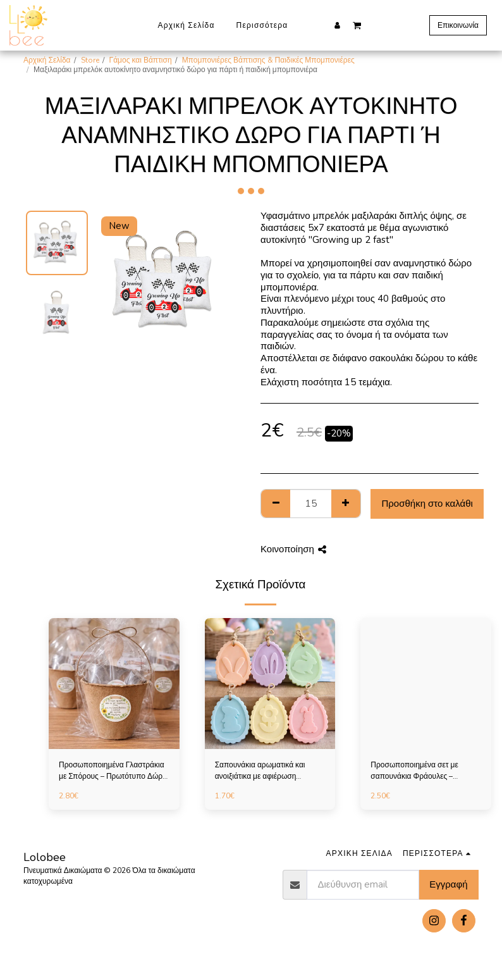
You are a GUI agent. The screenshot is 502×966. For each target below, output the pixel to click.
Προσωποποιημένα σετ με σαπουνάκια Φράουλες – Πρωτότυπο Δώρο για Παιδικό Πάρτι (420, 771)
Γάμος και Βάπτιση (140, 60)
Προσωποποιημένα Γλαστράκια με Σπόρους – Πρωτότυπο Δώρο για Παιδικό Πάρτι (113, 771)
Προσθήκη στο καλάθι (427, 503)
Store (90, 60)
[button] (357, 24)
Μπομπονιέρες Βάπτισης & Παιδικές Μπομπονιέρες (268, 60)
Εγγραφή (448, 884)
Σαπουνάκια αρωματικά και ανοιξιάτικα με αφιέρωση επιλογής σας (260, 771)
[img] (114, 683)
